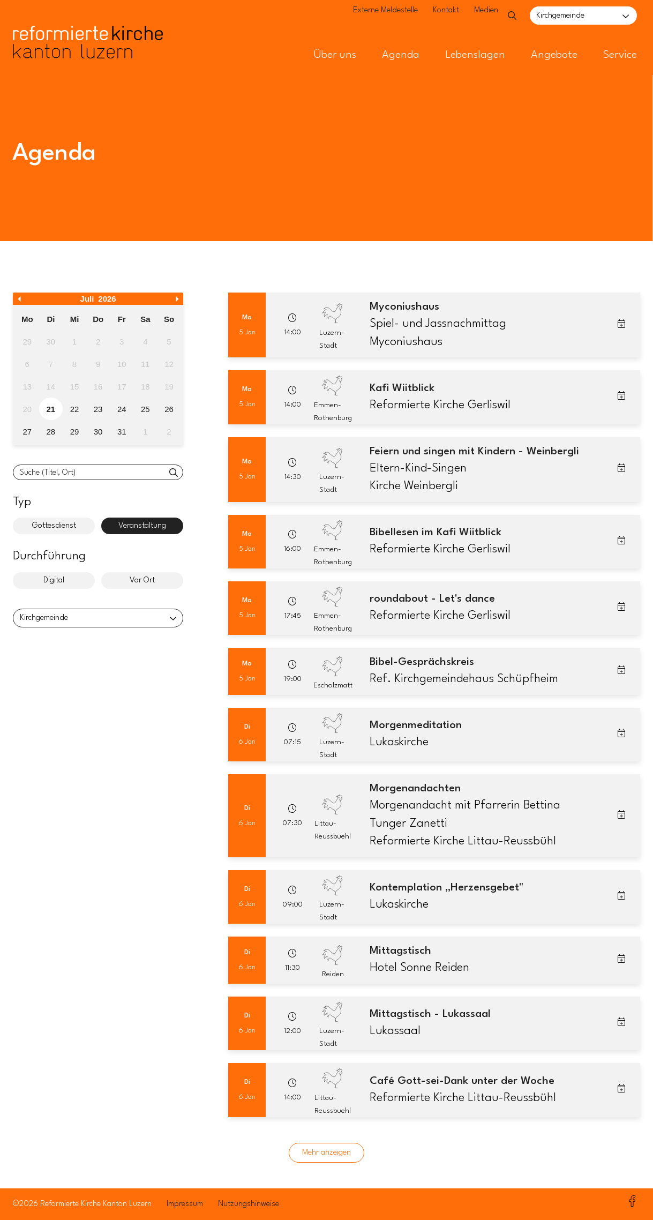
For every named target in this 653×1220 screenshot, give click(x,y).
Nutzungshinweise (248, 1204)
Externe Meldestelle (368, 16)
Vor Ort (142, 581)
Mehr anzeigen (326, 1153)
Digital (53, 581)
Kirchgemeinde (560, 16)
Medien (469, 16)
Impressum (185, 1204)
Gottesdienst (54, 526)
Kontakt (429, 16)
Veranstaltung (142, 526)
